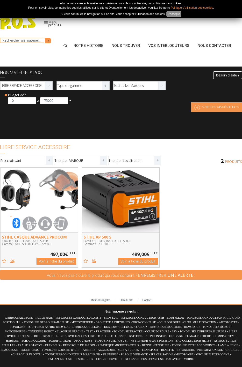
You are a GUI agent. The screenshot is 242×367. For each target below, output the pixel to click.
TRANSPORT (150, 350)
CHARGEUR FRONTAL (27, 354)
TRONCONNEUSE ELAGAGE (164, 336)
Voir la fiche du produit (56, 261)
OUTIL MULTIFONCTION (199, 322)
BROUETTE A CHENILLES (113, 322)
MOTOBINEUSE (15, 331)
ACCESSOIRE (107, 350)
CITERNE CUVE (106, 359)
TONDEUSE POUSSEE (112, 336)
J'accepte (174, 14)
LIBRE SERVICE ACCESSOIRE (75, 336)
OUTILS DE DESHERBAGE (35, 336)
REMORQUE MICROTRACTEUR (118, 345)
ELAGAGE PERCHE (198, 336)
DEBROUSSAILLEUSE (86, 327)
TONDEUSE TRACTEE (128, 331)
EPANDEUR (52, 345)
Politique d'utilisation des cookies (192, 7)
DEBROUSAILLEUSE (19, 317)
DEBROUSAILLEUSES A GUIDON (126, 327)
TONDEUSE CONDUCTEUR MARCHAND (213, 317)
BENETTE (167, 350)
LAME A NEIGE (228, 345)
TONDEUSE (18, 327)
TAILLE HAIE (44, 317)
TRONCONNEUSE (144, 322)
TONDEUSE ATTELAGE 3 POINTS (193, 345)
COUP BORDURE (169, 322)
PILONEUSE (110, 354)
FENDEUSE (161, 345)
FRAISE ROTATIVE (30, 345)
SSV (175, 331)
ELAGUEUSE (9, 350)
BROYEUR (111, 317)
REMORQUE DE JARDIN (79, 345)
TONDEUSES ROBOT (216, 327)
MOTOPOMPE (184, 354)
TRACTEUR (103, 331)
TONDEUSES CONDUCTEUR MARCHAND (72, 354)
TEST (89, 331)
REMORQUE (192, 327)
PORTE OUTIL (12, 322)
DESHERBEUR (83, 359)
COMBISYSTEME (225, 336)
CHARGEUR (234, 350)
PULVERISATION (161, 354)
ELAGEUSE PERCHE (70, 331)
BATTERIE (136, 336)
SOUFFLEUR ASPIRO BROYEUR (49, 327)
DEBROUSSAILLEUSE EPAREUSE (142, 359)
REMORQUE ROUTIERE (166, 327)
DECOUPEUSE (83, 340)
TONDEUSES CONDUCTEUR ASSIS (78, 317)
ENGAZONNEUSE (60, 359)
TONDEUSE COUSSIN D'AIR (60, 350)
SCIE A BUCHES (128, 350)
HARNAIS (12, 340)
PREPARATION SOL (210, 350)
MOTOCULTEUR (82, 322)
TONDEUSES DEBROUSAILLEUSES (203, 331)
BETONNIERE (186, 350)
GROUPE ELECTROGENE (212, 354)
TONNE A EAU (29, 350)
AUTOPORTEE (228, 322)
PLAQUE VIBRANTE (134, 354)
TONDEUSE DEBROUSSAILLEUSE (46, 322)
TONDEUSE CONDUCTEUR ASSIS (142, 317)
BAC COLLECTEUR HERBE (193, 340)
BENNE (147, 345)
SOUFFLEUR (175, 317)
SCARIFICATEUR (60, 340)
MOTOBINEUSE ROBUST (111, 340)
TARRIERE (88, 350)
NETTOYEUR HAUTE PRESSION (152, 340)
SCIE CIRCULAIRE (33, 340)
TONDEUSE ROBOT (41, 331)
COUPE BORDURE (157, 331)
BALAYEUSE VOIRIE (180, 359)
